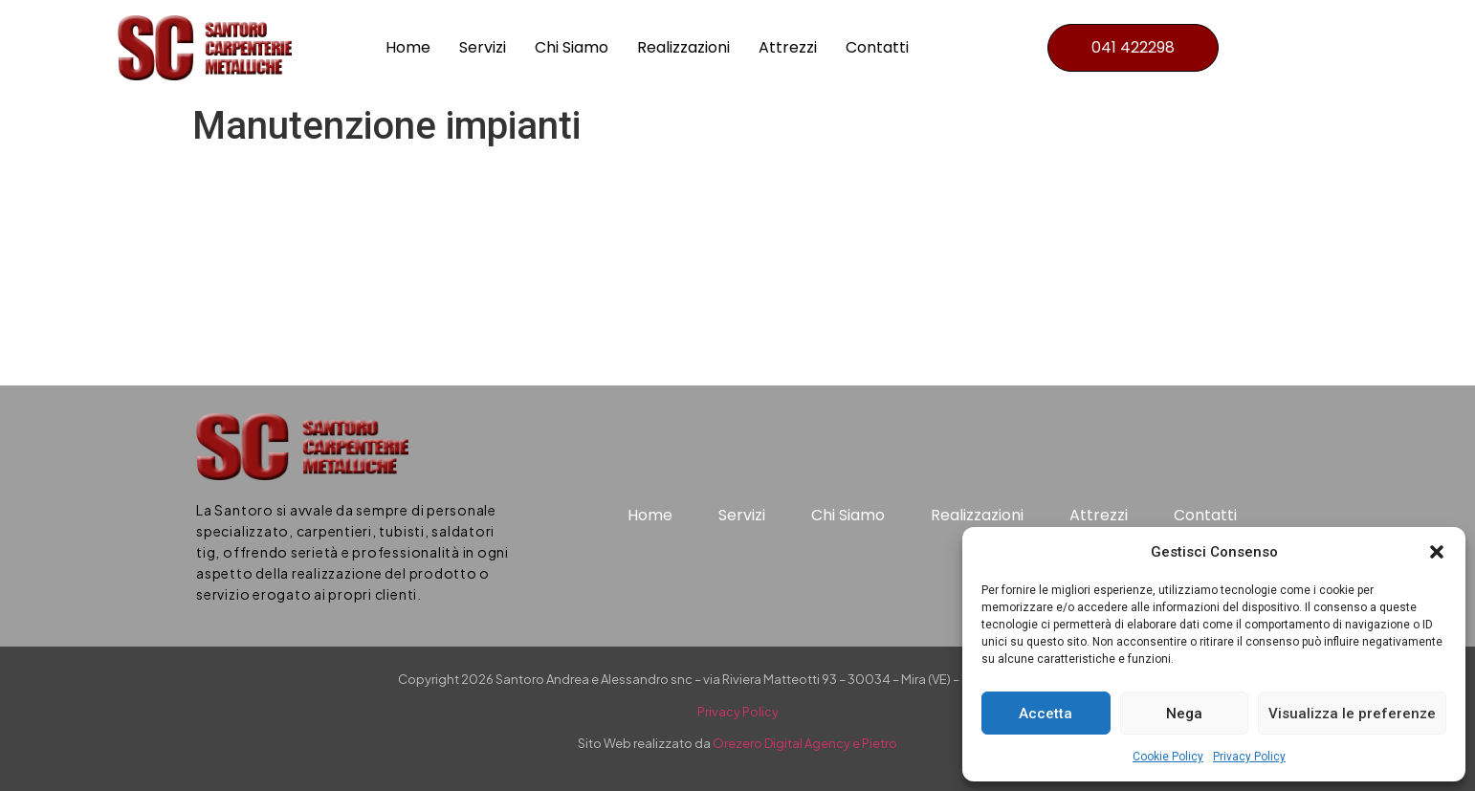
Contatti (877, 47)
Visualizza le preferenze (1352, 713)
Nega (1184, 713)
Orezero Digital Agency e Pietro (805, 743)
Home (407, 47)
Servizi (482, 47)
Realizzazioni (683, 47)
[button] (1436, 551)
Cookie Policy (1168, 756)
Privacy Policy (1249, 756)
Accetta (1045, 713)
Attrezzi (788, 47)
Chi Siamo (571, 47)
